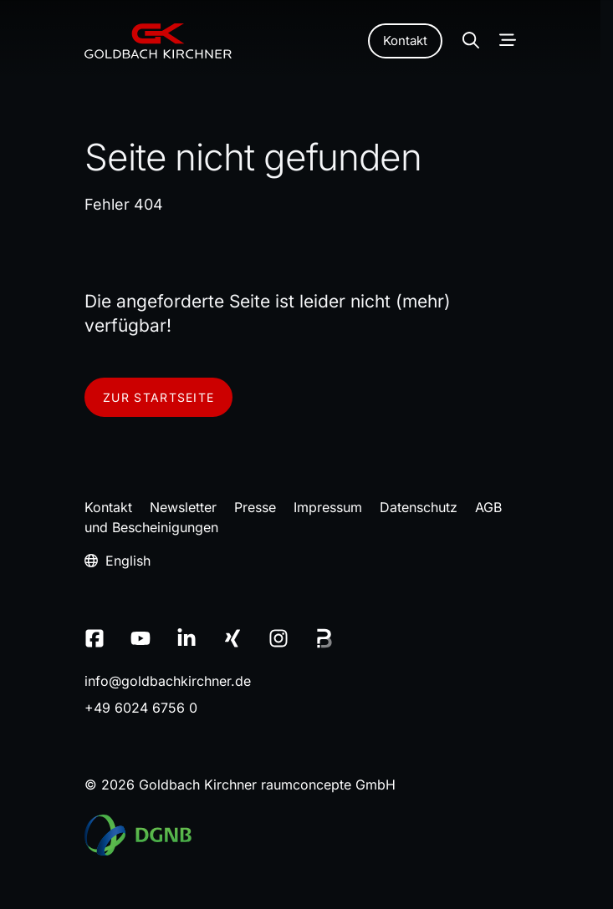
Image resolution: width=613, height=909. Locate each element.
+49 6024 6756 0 (140, 707)
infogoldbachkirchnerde (167, 681)
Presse (255, 507)
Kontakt (405, 40)
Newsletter (183, 507)
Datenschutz (418, 507)
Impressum (328, 507)
